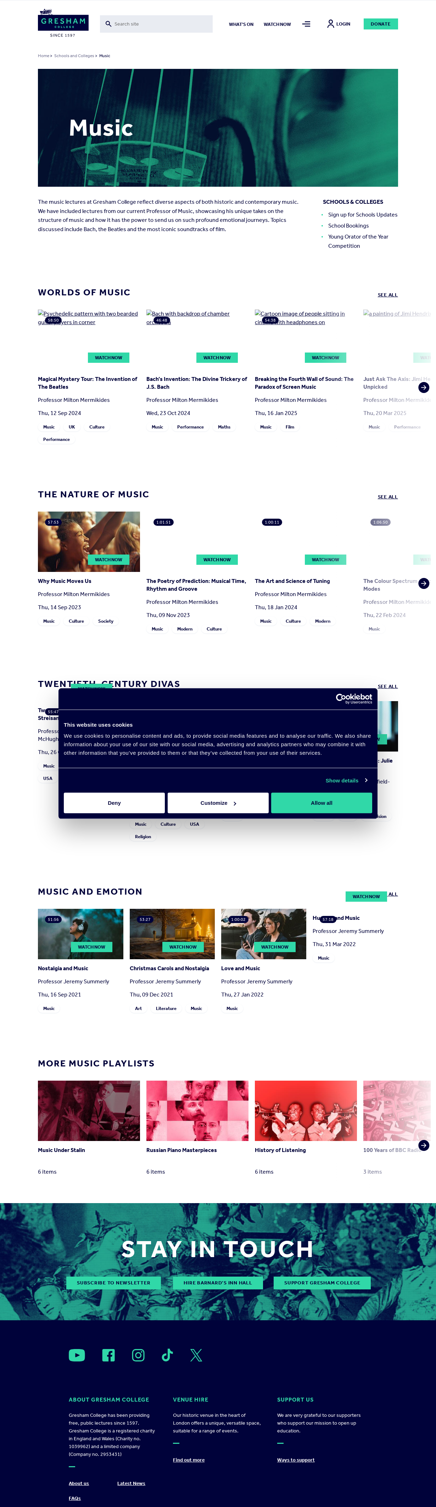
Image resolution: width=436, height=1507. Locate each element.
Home (43, 55)
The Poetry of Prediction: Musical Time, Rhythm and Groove (196, 585)
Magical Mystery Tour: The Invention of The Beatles (87, 383)
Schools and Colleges (74, 55)
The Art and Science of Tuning (292, 581)
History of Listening (280, 1150)
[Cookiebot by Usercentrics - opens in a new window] (341, 698)
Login (338, 24)
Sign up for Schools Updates (363, 214)
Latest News (131, 1483)
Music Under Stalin (61, 1150)
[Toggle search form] (156, 24)
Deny (114, 803)
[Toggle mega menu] (306, 23)
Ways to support (296, 1460)
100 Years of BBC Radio (392, 1150)
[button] (421, 378)
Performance (56, 439)
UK (72, 427)
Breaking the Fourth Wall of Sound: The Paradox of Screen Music (304, 383)
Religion (143, 836)
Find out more (189, 1460)
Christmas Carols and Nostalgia (169, 968)
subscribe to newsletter (113, 1283)
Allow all (321, 803)
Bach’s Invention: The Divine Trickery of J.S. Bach (196, 383)
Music (49, 427)
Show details (342, 780)
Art (138, 1008)
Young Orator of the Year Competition (358, 241)
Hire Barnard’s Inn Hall (218, 1283)
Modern (184, 629)
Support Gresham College (322, 1283)
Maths (224, 427)
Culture (97, 427)
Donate (381, 24)
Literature (166, 1008)
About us (79, 1483)
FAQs (75, 1498)
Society (105, 621)
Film (290, 427)
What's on (241, 24)
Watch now (277, 24)
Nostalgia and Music (63, 968)
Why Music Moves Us (64, 581)
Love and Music (240, 968)
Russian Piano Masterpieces (181, 1150)
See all (388, 295)
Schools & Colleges (353, 201)
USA (47, 778)
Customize (218, 803)
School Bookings (348, 225)
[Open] (77, 1355)
